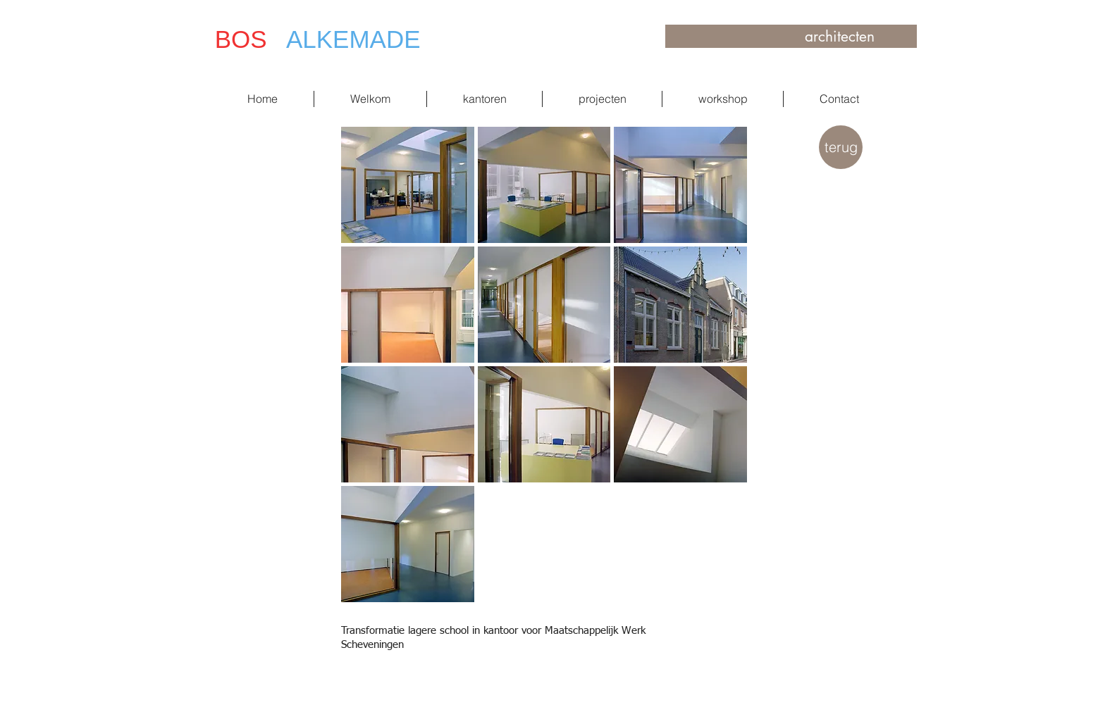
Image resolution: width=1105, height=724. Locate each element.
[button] (407, 185)
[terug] (841, 147)
